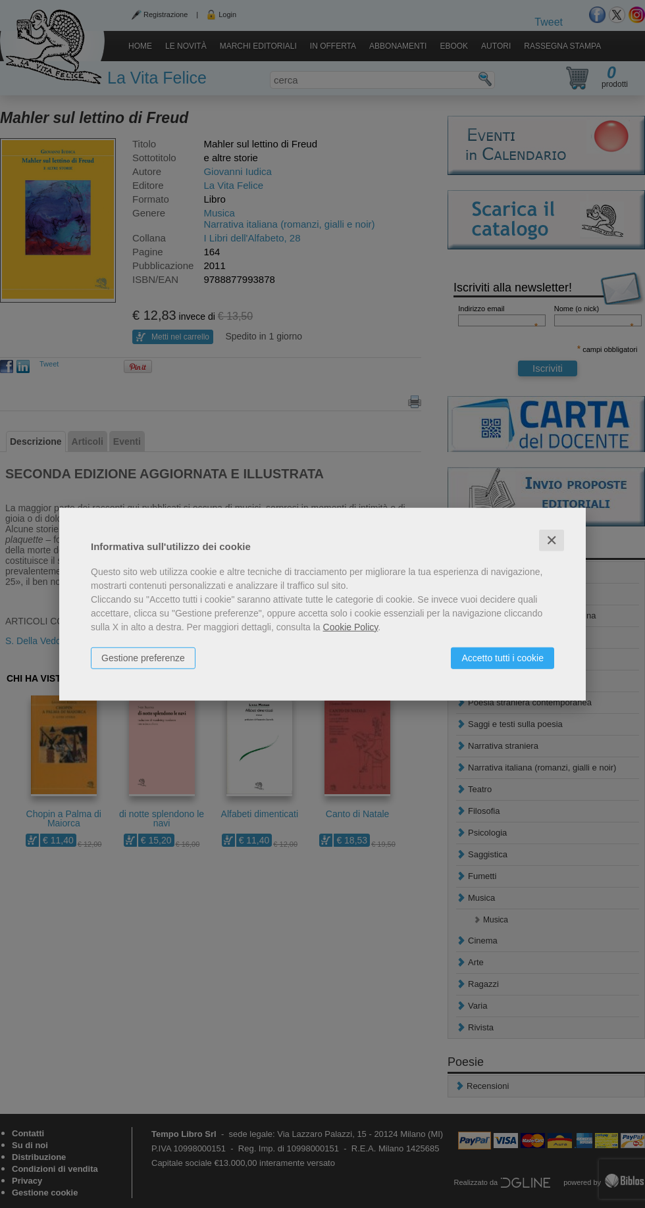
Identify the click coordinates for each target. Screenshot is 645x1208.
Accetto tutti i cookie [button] (502, 657)
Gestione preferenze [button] (143, 657)
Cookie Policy (350, 626)
